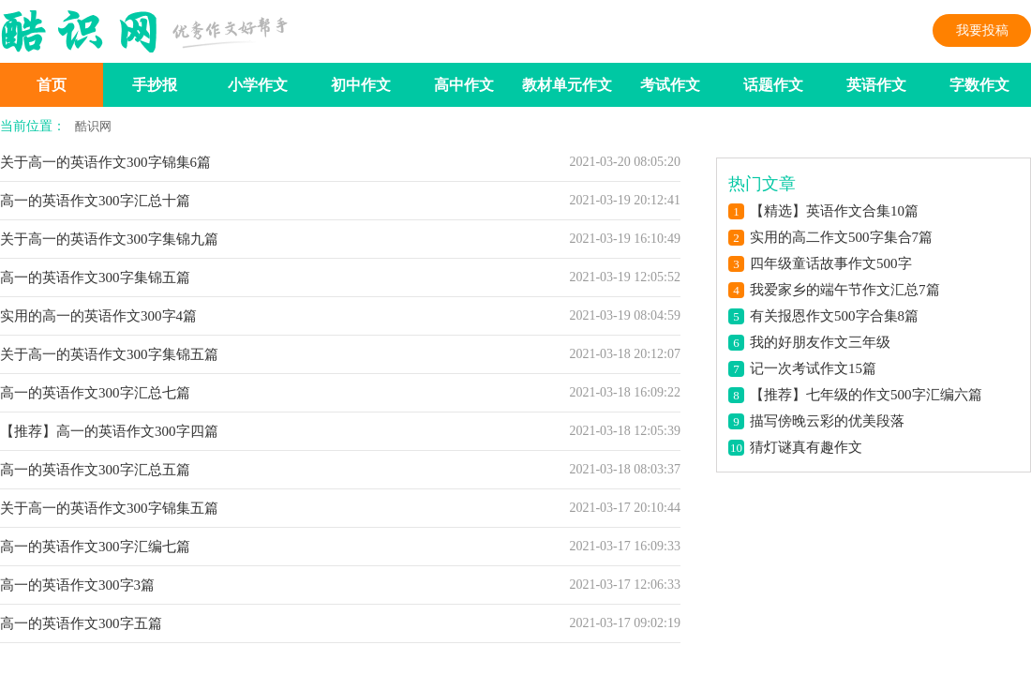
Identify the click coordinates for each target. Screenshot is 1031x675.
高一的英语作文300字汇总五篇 (95, 469)
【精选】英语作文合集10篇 (834, 210)
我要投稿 (982, 30)
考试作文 (670, 85)
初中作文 (361, 85)
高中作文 (464, 85)
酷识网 (93, 126)
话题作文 (773, 85)
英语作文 (876, 85)
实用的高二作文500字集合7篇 (841, 237)
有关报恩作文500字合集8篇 (834, 315)
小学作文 (258, 85)
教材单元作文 (567, 85)
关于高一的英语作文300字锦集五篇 (109, 508)
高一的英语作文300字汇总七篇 (95, 392)
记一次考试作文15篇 (813, 368)
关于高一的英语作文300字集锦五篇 (109, 354)
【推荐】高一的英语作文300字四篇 (109, 431)
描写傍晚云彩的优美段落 (827, 420)
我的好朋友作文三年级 (820, 342)
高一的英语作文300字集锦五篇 (95, 277)
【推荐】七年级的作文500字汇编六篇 (866, 394)
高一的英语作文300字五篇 (81, 623)
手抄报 (154, 85)
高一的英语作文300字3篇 (77, 585)
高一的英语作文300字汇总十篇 (95, 200)
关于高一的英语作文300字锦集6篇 (105, 162)
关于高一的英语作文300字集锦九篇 (109, 239)
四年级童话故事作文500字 (831, 263)
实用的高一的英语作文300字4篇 (98, 315)
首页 (52, 85)
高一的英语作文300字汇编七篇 (95, 546)
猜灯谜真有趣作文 (806, 447)
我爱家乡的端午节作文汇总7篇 (845, 289)
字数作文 (979, 85)
